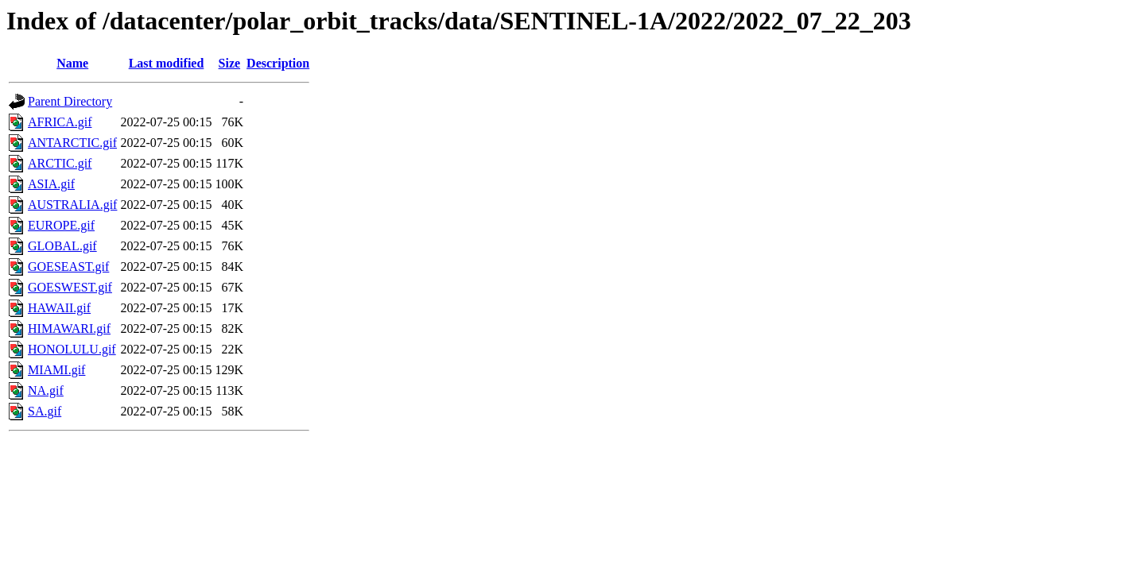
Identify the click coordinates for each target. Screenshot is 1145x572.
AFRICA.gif (59, 122)
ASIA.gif (51, 184)
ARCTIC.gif (59, 163)
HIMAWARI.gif (69, 328)
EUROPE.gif (61, 225)
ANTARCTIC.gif (72, 142)
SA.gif (44, 411)
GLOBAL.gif (62, 246)
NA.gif (46, 390)
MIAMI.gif (56, 370)
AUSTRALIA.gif (72, 204)
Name (72, 63)
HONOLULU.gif (72, 349)
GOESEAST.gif (68, 266)
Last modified (166, 63)
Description (277, 63)
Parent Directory (70, 101)
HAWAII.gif (59, 308)
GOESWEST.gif (70, 287)
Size (230, 63)
